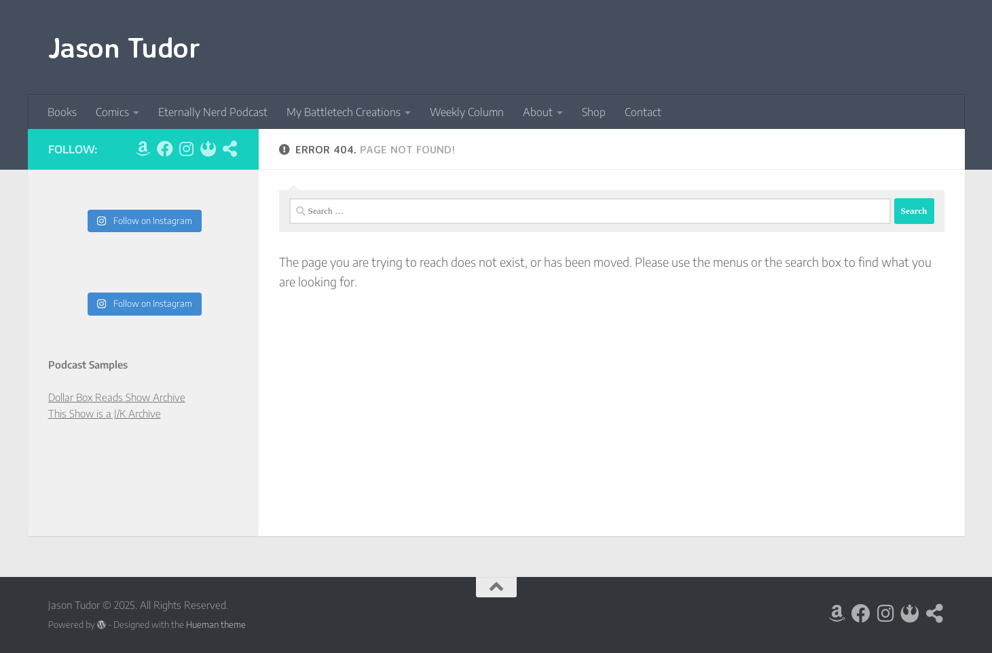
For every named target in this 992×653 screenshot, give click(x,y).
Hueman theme (216, 624)
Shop (594, 112)
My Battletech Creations (344, 112)
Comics (112, 112)
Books (62, 112)
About (538, 112)
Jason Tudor (124, 46)
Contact (643, 112)
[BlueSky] (208, 149)
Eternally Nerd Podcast (213, 112)
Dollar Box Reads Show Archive (116, 397)
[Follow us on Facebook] (165, 149)
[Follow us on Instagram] (187, 149)
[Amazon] (143, 149)
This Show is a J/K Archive (104, 413)
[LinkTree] (230, 149)
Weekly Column (467, 112)
